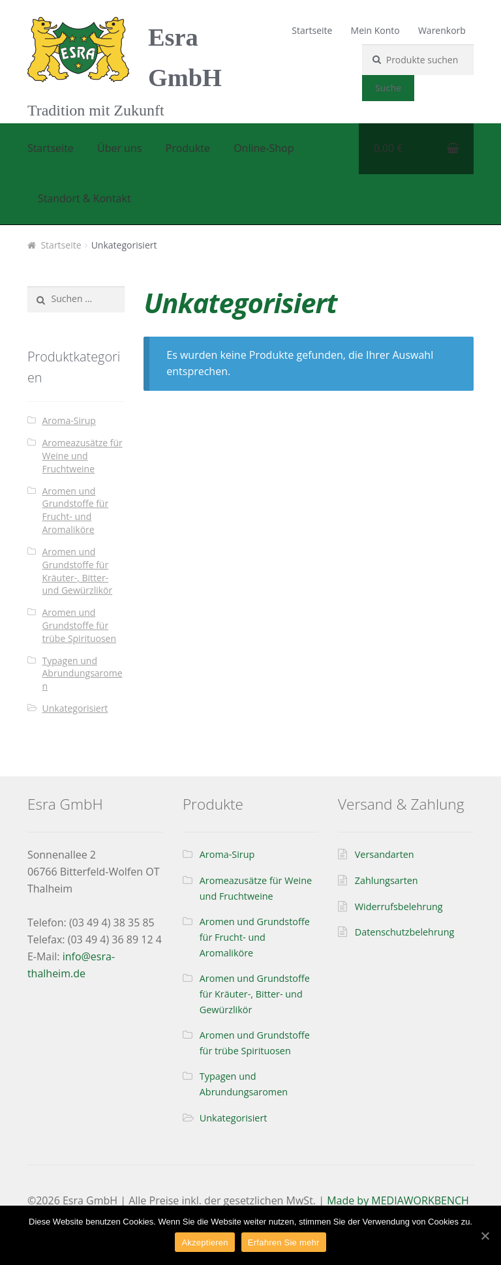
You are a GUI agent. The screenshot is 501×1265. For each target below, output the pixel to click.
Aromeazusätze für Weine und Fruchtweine (82, 455)
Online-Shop (264, 148)
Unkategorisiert (75, 708)
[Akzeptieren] (484, 1235)
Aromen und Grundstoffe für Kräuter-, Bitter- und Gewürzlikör (77, 570)
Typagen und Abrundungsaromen (82, 673)
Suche (388, 88)
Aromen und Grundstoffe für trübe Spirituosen (79, 625)
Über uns (119, 148)
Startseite (312, 30)
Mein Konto (375, 30)
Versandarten (384, 854)
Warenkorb (442, 30)
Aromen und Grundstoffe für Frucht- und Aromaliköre (75, 510)
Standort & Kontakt (84, 198)
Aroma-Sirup (69, 420)
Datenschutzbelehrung (405, 932)
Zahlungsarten (386, 880)
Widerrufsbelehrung (399, 906)
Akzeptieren (204, 1242)
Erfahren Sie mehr (284, 1242)
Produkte (188, 148)
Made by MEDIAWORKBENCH (398, 1200)
